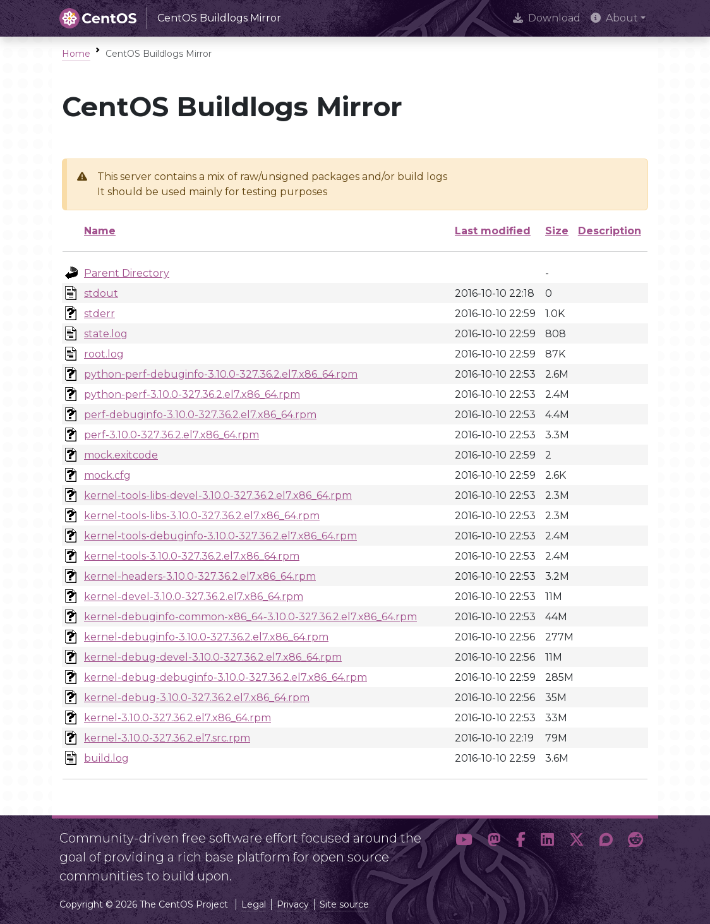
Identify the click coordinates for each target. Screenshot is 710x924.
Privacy (293, 904)
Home (76, 53)
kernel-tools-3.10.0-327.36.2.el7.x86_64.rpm (191, 556)
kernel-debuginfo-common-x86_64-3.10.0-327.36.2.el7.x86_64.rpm (250, 617)
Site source (344, 904)
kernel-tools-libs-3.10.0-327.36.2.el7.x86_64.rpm (202, 516)
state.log (106, 334)
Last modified (493, 231)
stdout (101, 293)
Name (100, 231)
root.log (104, 354)
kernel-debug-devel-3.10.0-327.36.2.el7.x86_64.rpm (213, 657)
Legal (253, 904)
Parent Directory (126, 273)
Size (557, 231)
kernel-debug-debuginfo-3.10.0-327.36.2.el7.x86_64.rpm (225, 677)
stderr (99, 314)
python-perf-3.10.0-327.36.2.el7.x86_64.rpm (192, 394)
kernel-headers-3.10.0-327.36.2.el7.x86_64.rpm (200, 576)
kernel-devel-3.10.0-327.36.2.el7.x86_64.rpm (193, 597)
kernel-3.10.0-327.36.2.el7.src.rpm (167, 738)
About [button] (614, 18)
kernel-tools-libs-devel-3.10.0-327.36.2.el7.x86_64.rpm (218, 495)
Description (609, 231)
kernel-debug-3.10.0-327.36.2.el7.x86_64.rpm (197, 698)
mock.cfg (107, 475)
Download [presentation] (547, 18)
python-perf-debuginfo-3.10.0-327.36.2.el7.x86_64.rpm (221, 374)
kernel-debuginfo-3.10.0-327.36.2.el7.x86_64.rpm (206, 637)
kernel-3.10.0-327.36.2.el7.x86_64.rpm (177, 718)
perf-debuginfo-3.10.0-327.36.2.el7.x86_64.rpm (200, 415)
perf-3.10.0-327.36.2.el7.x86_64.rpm (171, 435)
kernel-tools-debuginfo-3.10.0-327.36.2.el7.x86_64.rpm (220, 536)
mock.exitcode (121, 455)
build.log (106, 758)
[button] (464, 852)
